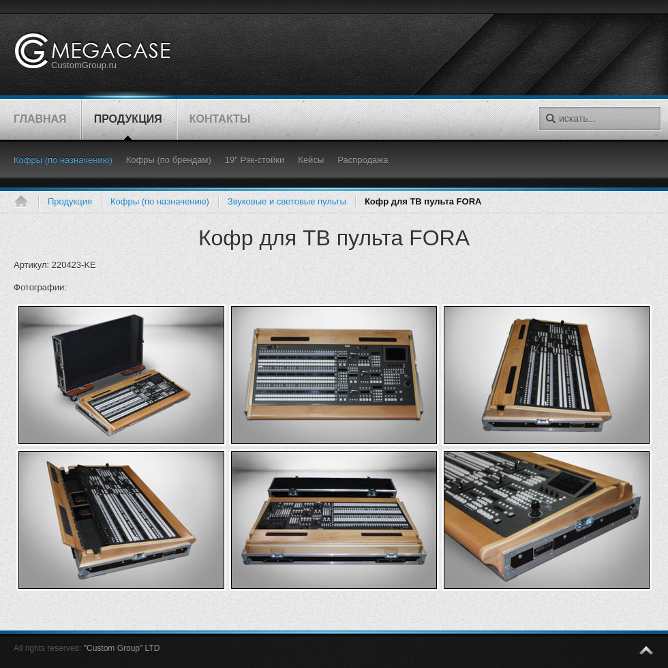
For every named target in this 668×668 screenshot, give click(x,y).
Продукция (70, 201)
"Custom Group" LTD (122, 648)
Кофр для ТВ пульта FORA (334, 238)
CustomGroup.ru (84, 65)
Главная (26, 202)
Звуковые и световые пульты (287, 201)
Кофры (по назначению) (159, 201)
